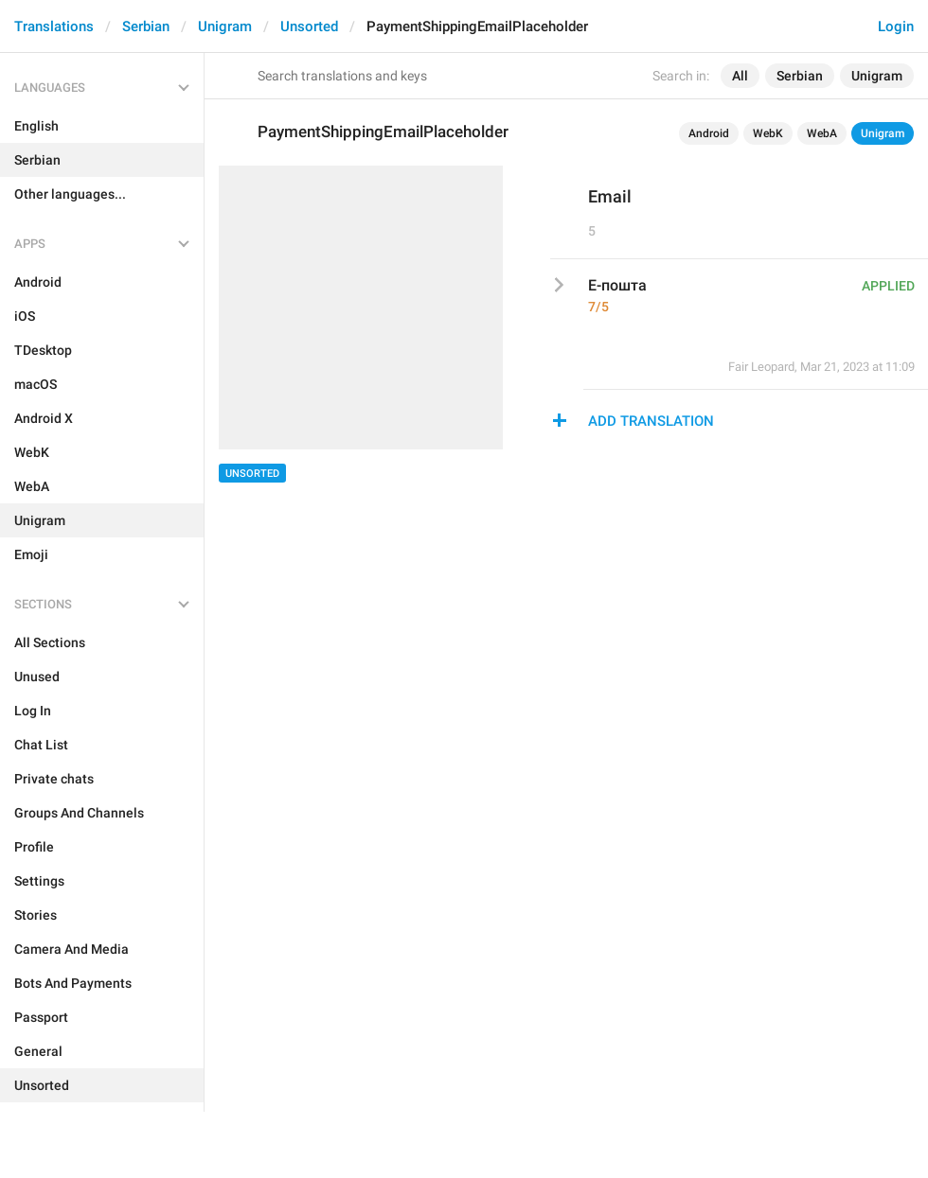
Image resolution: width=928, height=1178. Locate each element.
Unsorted (309, 26)
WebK (768, 133)
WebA (822, 133)
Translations (54, 26)
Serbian (146, 26)
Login (896, 26)
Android (708, 133)
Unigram (225, 26)
